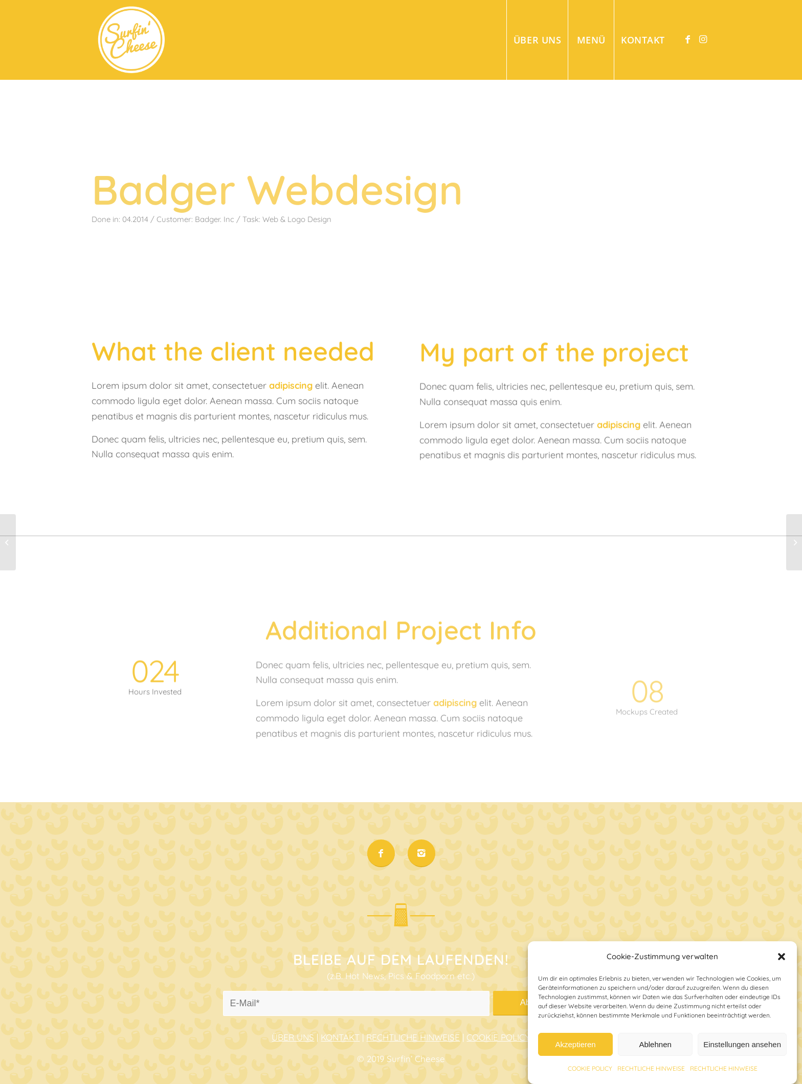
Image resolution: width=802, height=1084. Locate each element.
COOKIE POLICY (498, 1037)
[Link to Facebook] (687, 39)
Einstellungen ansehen (742, 1057)
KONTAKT (340, 1037)
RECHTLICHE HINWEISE (413, 1037)
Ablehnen (655, 1057)
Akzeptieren (575, 1057)
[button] (781, 969)
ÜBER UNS (293, 1037)
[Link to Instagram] (702, 39)
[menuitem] (537, 40)
